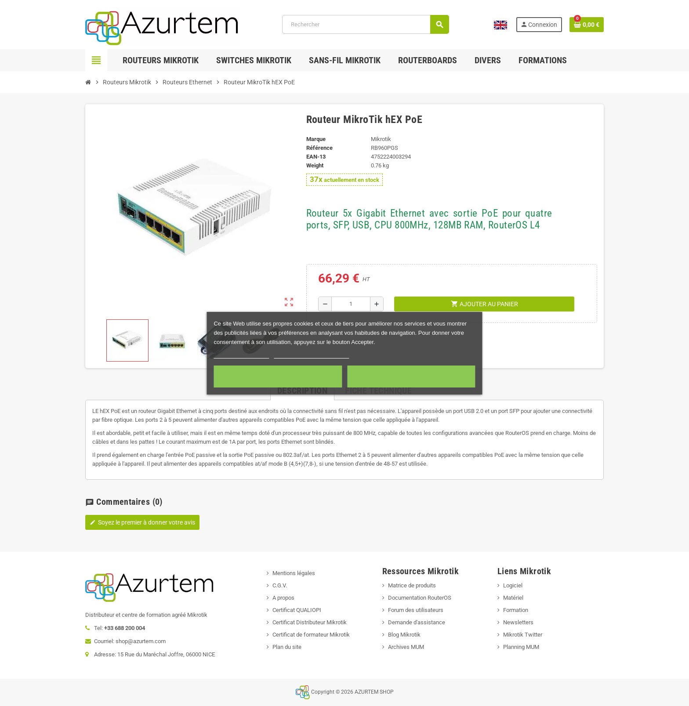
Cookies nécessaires (278, 376)
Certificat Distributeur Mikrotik (309, 622)
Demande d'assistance (416, 622)
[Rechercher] (365, 24)
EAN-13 (316, 156)
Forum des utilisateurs (415, 610)
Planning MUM (521, 647)
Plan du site (286, 647)
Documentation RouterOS (419, 597)
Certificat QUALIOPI (296, 610)
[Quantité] (350, 304)
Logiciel (512, 585)
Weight (314, 165)
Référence (319, 148)
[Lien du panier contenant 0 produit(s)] (586, 24)
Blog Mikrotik (404, 634)
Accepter (411, 376)
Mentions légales (293, 573)
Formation (515, 610)
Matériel (513, 597)
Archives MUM (406, 647)
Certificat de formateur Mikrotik (311, 634)
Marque (316, 139)
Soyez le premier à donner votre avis (142, 522)
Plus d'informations (241, 354)
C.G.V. (279, 585)
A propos (283, 597)
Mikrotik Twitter (522, 634)
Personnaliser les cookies (311, 354)
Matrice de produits (412, 585)
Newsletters (518, 622)
